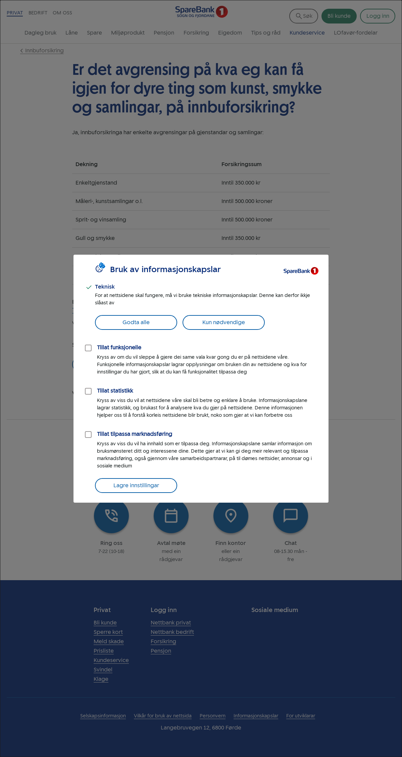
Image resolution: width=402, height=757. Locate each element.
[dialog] (201, 378)
